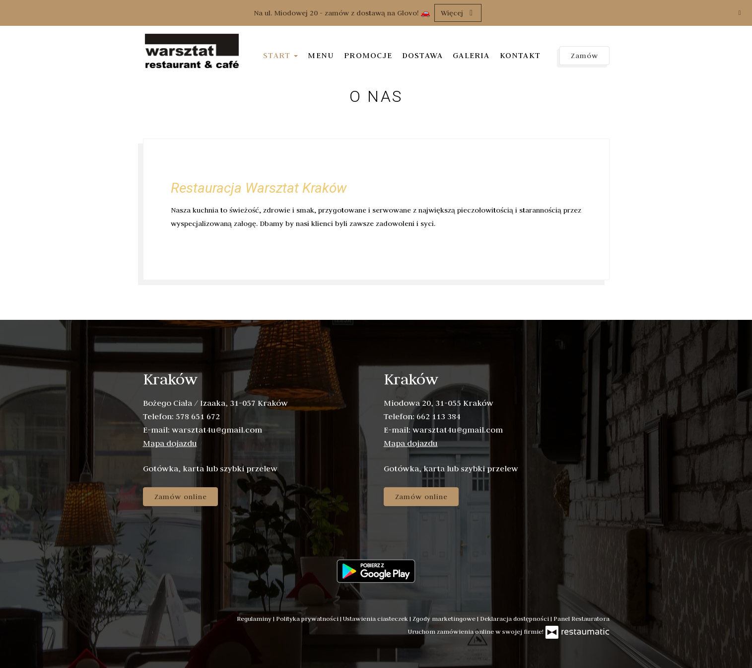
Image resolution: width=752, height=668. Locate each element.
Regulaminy (255, 618)
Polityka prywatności (308, 618)
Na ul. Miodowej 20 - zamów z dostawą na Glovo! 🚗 (342, 12)
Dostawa (422, 55)
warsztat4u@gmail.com (217, 430)
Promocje (368, 55)
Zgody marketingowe (444, 618)
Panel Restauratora (581, 618)
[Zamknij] (739, 12)
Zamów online (180, 496)
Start (280, 55)
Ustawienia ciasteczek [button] (376, 618)
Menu (321, 55)
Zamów (584, 55)
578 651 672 (198, 416)
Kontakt (520, 55)
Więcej (458, 12)
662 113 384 (438, 416)
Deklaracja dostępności (515, 618)
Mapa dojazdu (170, 443)
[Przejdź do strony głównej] (192, 52)
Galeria (471, 55)
